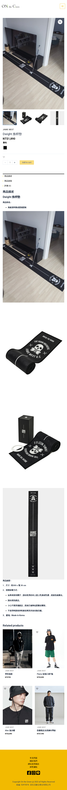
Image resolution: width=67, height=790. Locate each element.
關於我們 (33, 761)
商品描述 (8, 176)
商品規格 (8, 181)
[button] (4, 157)
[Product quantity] (10, 162)
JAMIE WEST (8, 129)
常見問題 (33, 758)
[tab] (33, 176)
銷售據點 (33, 767)
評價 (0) (7, 186)
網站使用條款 (33, 764)
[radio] (5, 148)
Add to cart (26, 162)
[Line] (38, 773)
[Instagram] (33, 773)
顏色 (5, 142)
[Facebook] (29, 773)
